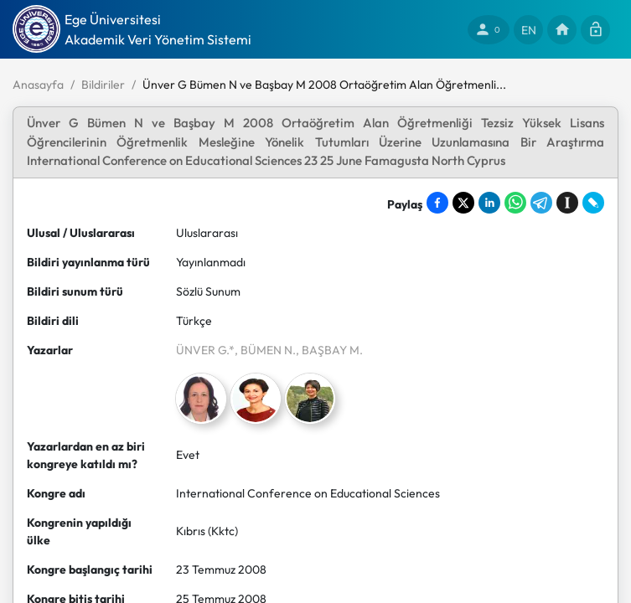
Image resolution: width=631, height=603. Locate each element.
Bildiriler (103, 84)
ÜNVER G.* (205, 350)
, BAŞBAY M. (329, 350)
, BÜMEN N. (265, 350)
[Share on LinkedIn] (489, 203)
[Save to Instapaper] (567, 203)
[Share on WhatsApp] (515, 203)
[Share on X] (463, 203)
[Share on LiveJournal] (593, 203)
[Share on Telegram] (541, 203)
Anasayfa (38, 84)
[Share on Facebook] (437, 203)
